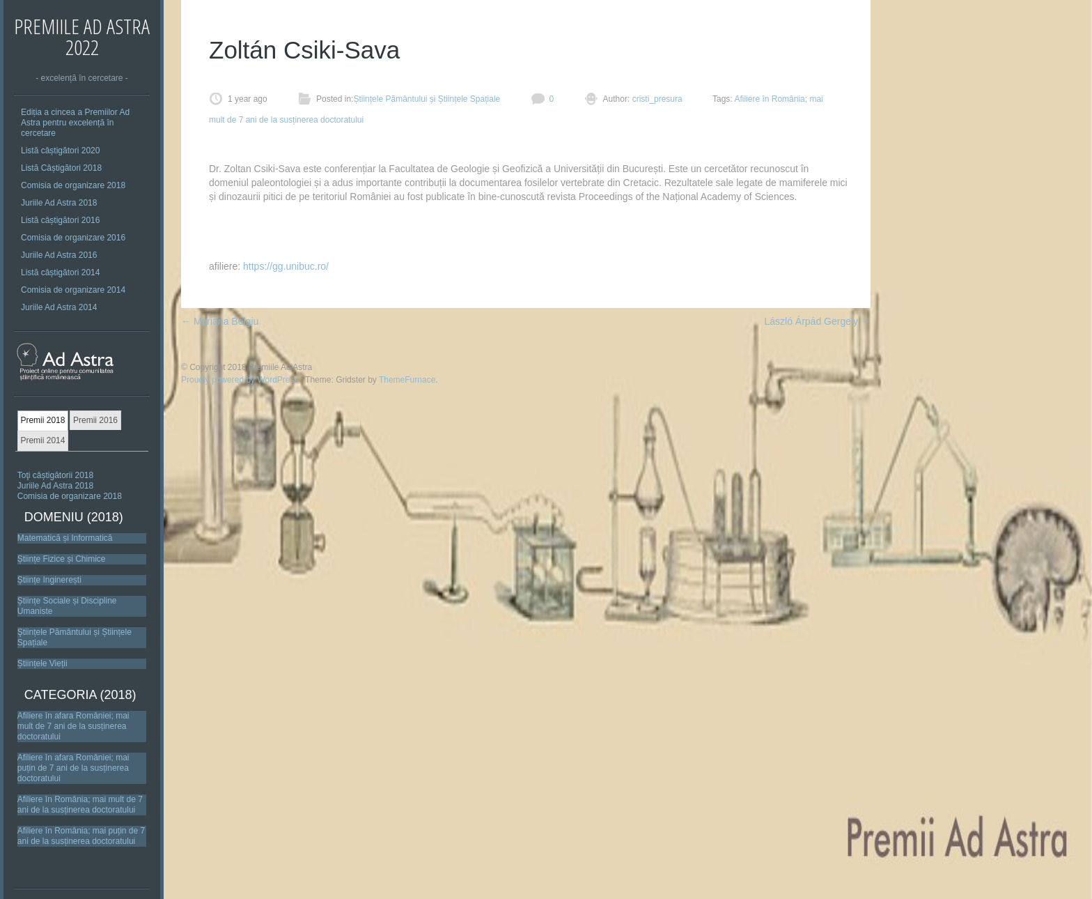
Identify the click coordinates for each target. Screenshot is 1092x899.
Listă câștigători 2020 (60, 150)
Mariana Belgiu (219, 321)
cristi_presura (656, 99)
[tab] (42, 420)
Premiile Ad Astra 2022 (82, 36)
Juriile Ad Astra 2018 (59, 203)
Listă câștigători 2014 (60, 272)
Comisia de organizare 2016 (73, 238)
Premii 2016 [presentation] (95, 420)
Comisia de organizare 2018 (73, 185)
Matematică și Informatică (65, 538)
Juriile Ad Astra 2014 (59, 307)
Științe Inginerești (49, 580)
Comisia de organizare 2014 (73, 290)
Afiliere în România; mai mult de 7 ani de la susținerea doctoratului (80, 804)
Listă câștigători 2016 (60, 220)
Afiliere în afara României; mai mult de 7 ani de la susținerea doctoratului (73, 726)
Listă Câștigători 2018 (61, 168)
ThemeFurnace (407, 380)
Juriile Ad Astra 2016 (59, 255)
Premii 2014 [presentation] (42, 440)
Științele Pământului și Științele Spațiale (426, 99)
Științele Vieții (42, 663)
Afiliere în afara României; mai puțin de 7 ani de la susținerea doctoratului (73, 768)
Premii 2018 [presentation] (42, 420)
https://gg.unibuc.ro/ (286, 266)
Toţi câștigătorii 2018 (55, 475)
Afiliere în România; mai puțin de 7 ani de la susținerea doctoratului (81, 836)
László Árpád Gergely (817, 321)
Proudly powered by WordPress (240, 380)
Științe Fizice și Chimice (61, 559)
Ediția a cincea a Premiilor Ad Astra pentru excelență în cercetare (75, 122)
